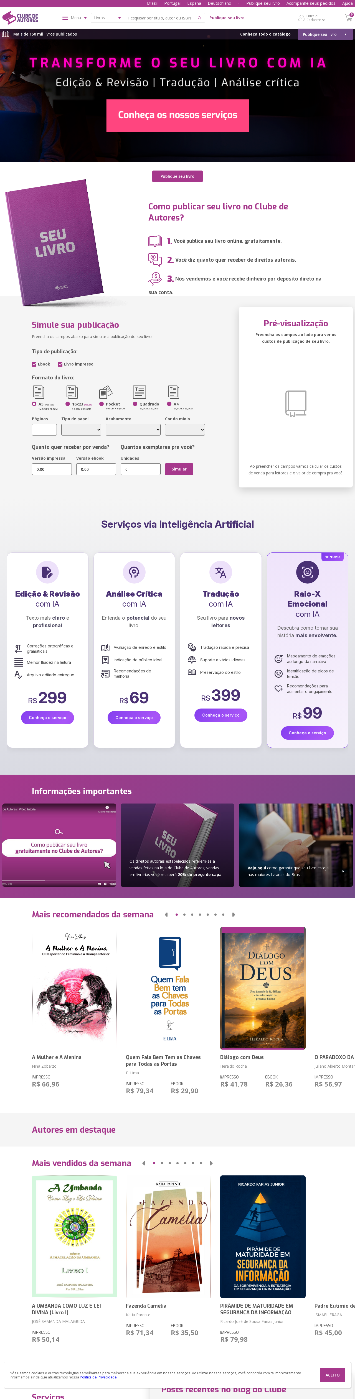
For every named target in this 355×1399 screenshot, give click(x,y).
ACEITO (333, 1375)
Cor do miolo (177, 418)
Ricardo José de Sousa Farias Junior (252, 1321)
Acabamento (118, 418)
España (194, 3)
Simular (179, 469)
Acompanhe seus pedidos (311, 3)
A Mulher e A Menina (57, 1057)
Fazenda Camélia (146, 1306)
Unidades (130, 458)
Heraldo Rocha (233, 1066)
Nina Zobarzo (44, 1066)
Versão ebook (90, 458)
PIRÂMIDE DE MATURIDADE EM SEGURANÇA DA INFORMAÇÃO (256, 1309)
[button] (166, 914)
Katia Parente (138, 1314)
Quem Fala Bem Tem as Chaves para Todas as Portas (163, 1060)
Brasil (152, 3)
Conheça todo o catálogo (265, 34)
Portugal (172, 3)
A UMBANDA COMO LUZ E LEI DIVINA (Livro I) (66, 1309)
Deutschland (219, 3)
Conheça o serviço (47, 717)
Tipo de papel (74, 418)
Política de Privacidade (98, 1377)
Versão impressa (48, 458)
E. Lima (132, 1072)
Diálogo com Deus (242, 1057)
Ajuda (347, 3)
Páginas (40, 418)
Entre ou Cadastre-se (316, 18)
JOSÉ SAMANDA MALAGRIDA (58, 1321)
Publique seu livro (263, 3)
